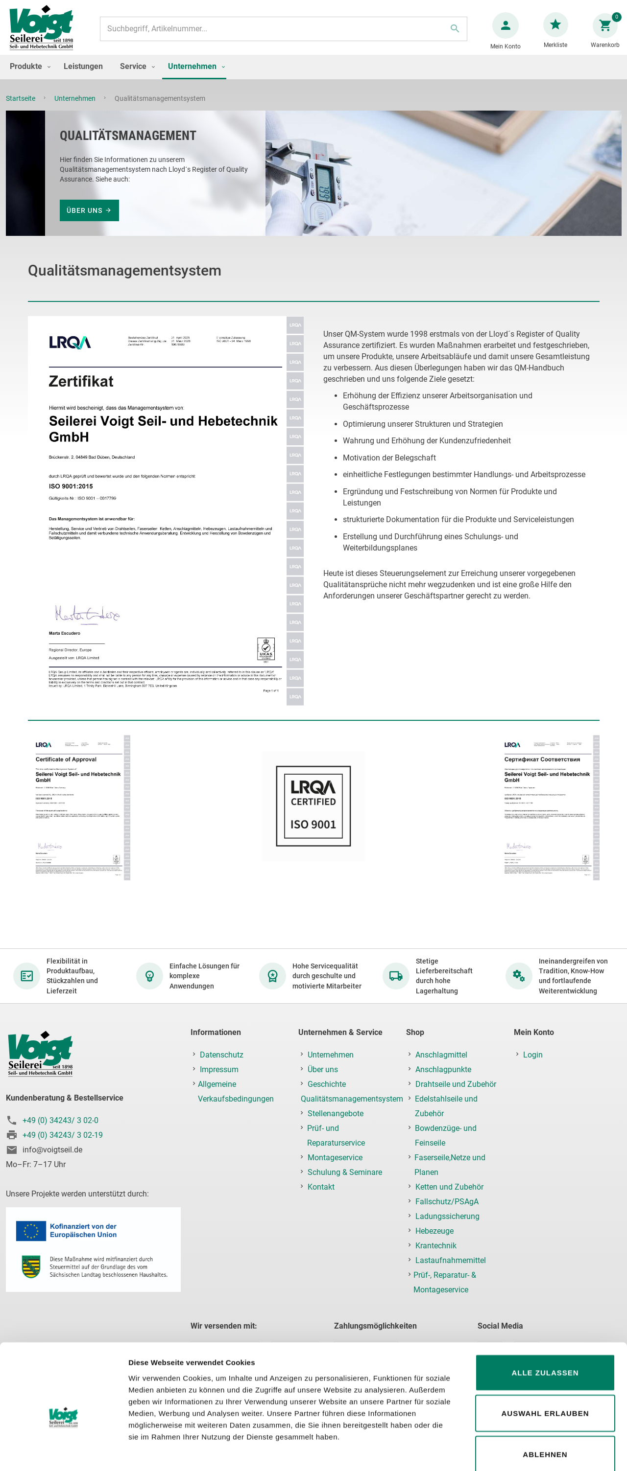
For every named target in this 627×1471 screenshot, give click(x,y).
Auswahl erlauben (545, 1361)
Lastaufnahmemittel (450, 1260)
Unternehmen (75, 108)
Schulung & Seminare (345, 1172)
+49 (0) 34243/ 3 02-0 (60, 1120)
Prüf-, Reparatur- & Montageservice (444, 1283)
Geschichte (327, 1084)
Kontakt (321, 1187)
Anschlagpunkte (443, 1070)
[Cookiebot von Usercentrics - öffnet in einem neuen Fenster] (63, 1452)
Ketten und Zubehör (449, 1187)
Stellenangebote (335, 1114)
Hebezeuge (434, 1231)
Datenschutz (221, 1055)
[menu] (313, 77)
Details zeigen (521, 1452)
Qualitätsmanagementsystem (352, 1099)
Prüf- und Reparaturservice (336, 1136)
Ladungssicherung (447, 1216)
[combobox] (282, 34)
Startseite (21, 108)
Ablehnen (545, 1402)
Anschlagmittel (441, 1055)
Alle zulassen (545, 1320)
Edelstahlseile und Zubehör (446, 1107)
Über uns (84, 220)
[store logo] (45, 33)
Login (533, 1055)
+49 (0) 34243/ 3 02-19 (63, 1135)
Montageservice (335, 1158)
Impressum (219, 1070)
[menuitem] (28, 76)
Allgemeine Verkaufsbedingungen (236, 1092)
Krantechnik (436, 1246)
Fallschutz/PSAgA (447, 1202)
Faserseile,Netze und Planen (449, 1165)
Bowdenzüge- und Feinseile (446, 1136)
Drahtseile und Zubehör (455, 1084)
